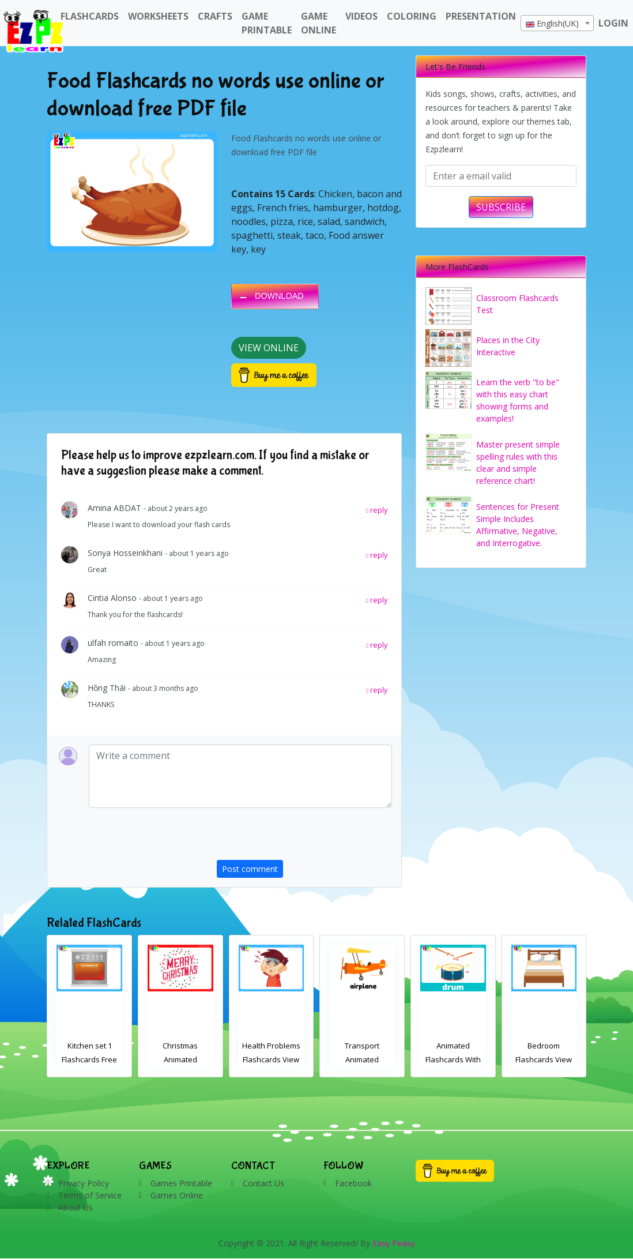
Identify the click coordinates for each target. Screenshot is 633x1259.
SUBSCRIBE (501, 207)
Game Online (318, 23)
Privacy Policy (83, 1183)
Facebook (353, 1183)
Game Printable (267, 23)
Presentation (481, 16)
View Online (269, 347)
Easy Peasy (393, 1243)
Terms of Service (90, 1195)
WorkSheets (158, 16)
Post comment (250, 868)
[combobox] (557, 23)
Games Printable (181, 1183)
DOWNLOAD (279, 295)
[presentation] (304, 837)
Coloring (411, 16)
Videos (361, 16)
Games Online (176, 1195)
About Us (75, 1207)
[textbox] (557, 24)
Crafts (215, 16)
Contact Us (263, 1183)
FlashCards (90, 16)
